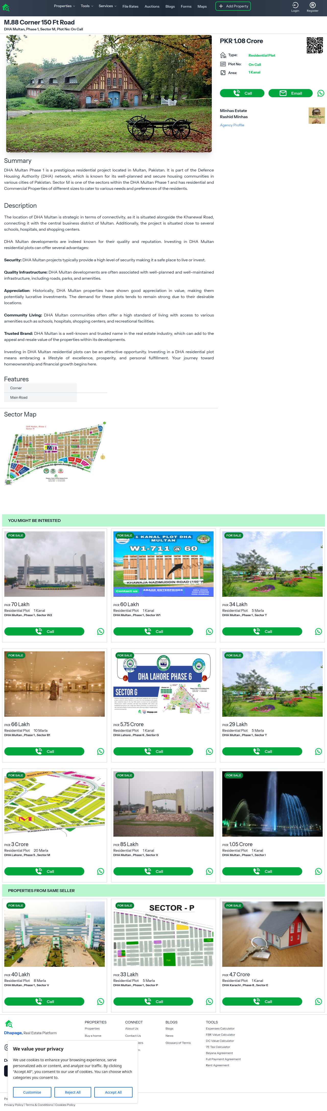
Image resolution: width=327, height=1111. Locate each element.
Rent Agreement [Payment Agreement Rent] (217, 1065)
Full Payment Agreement (223, 1059)
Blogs (170, 6)
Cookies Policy (65, 1105)
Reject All (72, 1092)
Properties (92, 1028)
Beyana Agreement (219, 1053)
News (169, 1035)
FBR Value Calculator (220, 1034)
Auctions (152, 6)
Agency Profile (232, 125)
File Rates (130, 6)
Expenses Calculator (220, 1028)
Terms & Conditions (39, 1105)
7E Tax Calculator (218, 1047)
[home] (5, 7)
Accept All (113, 1092)
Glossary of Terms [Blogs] (178, 1043)
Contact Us (133, 1035)
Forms (186, 6)
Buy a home (93, 1035)
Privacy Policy (13, 1105)
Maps (202, 6)
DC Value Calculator (220, 1041)
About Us (131, 1028)
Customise (32, 1092)
